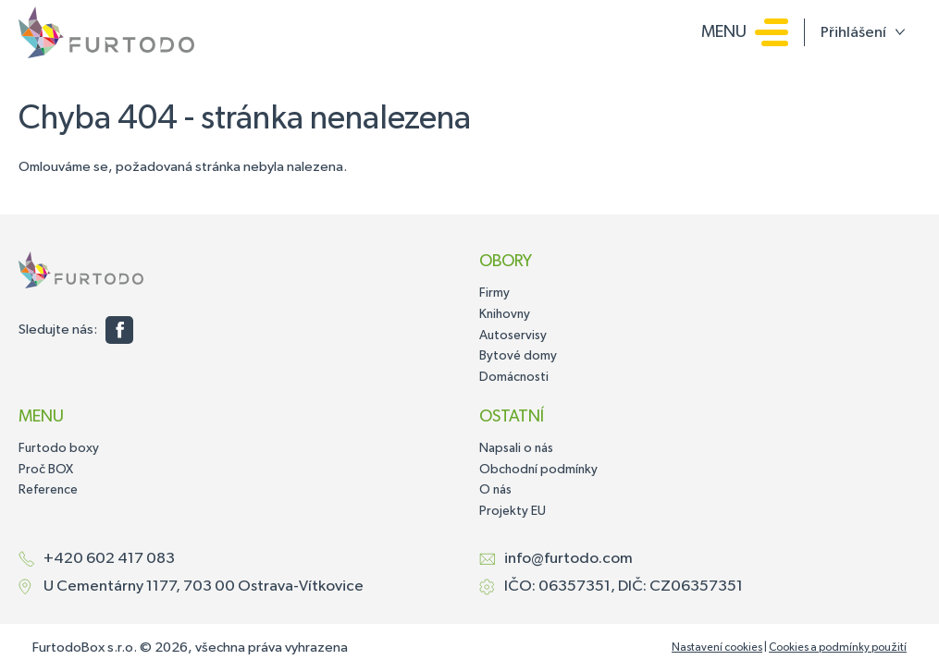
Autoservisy (513, 335)
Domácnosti (514, 377)
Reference (48, 489)
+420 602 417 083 (109, 559)
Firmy (494, 293)
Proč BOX (46, 469)
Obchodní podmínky (538, 469)
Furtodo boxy (59, 448)
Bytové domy (518, 355)
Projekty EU (512, 511)
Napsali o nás (516, 448)
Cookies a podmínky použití (838, 648)
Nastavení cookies (717, 648)
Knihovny (504, 314)
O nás (495, 489)
